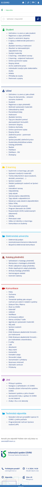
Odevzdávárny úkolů (16, 109)
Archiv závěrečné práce (17, 66)
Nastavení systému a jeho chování (21, 393)
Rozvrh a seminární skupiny (19, 38)
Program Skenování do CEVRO (20, 208)
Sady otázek (13, 193)
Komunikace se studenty (18, 223)
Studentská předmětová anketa (20, 142)
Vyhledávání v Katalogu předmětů (21, 261)
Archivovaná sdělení (16, 317)
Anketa (11, 73)
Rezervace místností (16, 362)
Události (12, 312)
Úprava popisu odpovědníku (19, 196)
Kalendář (12, 309)
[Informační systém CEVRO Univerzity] (5, 2)
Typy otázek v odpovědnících (19, 198)
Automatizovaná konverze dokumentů (23, 242)
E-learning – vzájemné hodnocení (21, 58)
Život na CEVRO (14, 307)
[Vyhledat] (38, 18)
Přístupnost (29, 479)
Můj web (12, 324)
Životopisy (12, 155)
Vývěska (11, 297)
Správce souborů (15, 181)
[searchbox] (20, 18)
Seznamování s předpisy (18, 360)
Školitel (11, 147)
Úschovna (12, 294)
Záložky (11, 216)
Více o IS (29, 477)
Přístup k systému (15, 383)
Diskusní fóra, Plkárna (17, 304)
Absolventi (12, 347)
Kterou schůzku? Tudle (17, 319)
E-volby (11, 342)
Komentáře (13, 352)
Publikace (12, 150)
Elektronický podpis (16, 240)
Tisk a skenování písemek (18, 206)
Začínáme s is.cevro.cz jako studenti (22, 33)
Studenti (12, 102)
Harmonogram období (17, 273)
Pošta (11, 292)
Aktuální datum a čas (32, 471)
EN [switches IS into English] (33, 2)
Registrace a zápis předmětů (19, 36)
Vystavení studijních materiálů (20, 173)
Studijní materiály (15, 53)
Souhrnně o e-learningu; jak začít (21, 171)
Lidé (10, 345)
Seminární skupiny (16, 124)
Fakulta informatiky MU (21, 455)
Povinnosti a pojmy (16, 78)
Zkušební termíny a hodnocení (20, 46)
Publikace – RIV (14, 152)
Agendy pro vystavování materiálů (21, 322)
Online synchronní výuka (18, 61)
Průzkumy (12, 367)
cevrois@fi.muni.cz (8, 441)
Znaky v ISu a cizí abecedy (18, 401)
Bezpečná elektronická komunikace (22, 245)
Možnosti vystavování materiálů (20, 107)
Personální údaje (15, 357)
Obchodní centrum (16, 365)
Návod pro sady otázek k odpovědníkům (24, 201)
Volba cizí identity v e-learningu (20, 221)
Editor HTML (13, 203)
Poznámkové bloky (15, 112)
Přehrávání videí (15, 218)
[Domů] (23, 2)
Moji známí (13, 350)
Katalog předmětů (15, 145)
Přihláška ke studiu (16, 76)
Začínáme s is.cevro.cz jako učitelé (21, 94)
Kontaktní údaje (14, 355)
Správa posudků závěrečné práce (21, 140)
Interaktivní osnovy (16, 188)
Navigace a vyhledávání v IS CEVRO (22, 386)
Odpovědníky (13, 191)
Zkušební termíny (15, 117)
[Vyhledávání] (28, 2)
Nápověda (9, 10)
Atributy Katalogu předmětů (19, 271)
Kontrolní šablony (15, 276)
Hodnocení (13, 115)
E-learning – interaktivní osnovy (20, 56)
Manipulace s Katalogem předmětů (22, 263)
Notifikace (12, 314)
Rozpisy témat (14, 63)
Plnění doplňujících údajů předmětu (22, 268)
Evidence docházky (16, 127)
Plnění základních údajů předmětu (22, 266)
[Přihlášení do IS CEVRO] (38, 2)
